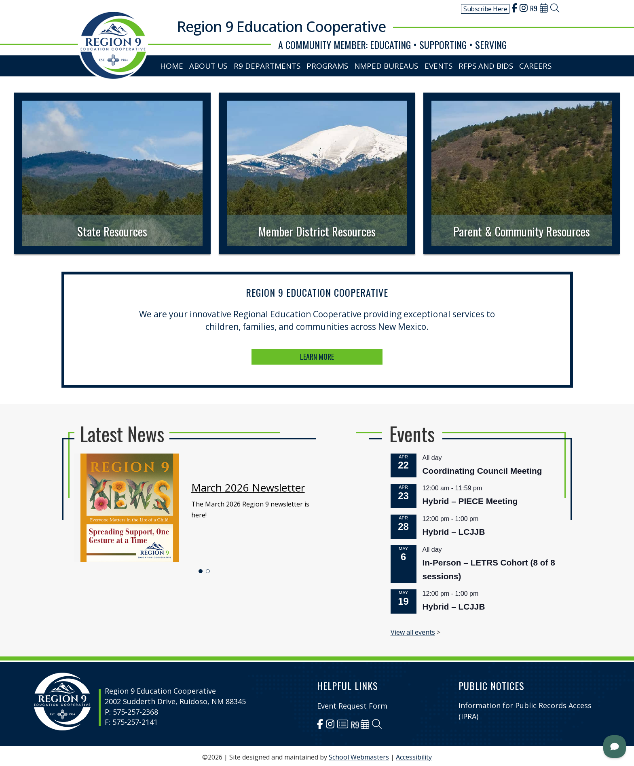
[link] (514, 8)
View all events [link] (370, 585)
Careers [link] (536, 64)
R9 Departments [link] (270, 64)
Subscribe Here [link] (485, 8)
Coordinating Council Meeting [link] (409, 496)
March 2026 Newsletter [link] (278, 505)
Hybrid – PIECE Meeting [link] (402, 513)
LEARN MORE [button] (317, 346)
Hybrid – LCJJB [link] (393, 530)
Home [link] (174, 64)
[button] (252, 552)
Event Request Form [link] (352, 703)
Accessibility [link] (414, 754)
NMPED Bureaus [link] (387, 64)
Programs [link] (329, 64)
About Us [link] (212, 64)
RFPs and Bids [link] (487, 64)
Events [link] (439, 64)
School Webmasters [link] (359, 754)
